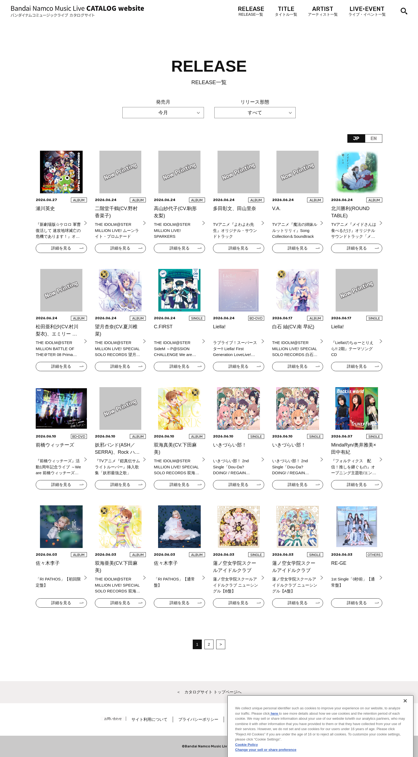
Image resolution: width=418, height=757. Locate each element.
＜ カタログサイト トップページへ (209, 692)
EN (374, 138)
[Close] (405, 727)
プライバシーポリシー (203, 719)
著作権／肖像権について (256, 719)
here (274, 740)
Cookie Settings (303, 719)
